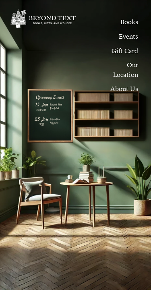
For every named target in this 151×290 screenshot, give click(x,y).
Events (128, 36)
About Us (124, 89)
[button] (128, 36)
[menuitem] (129, 21)
